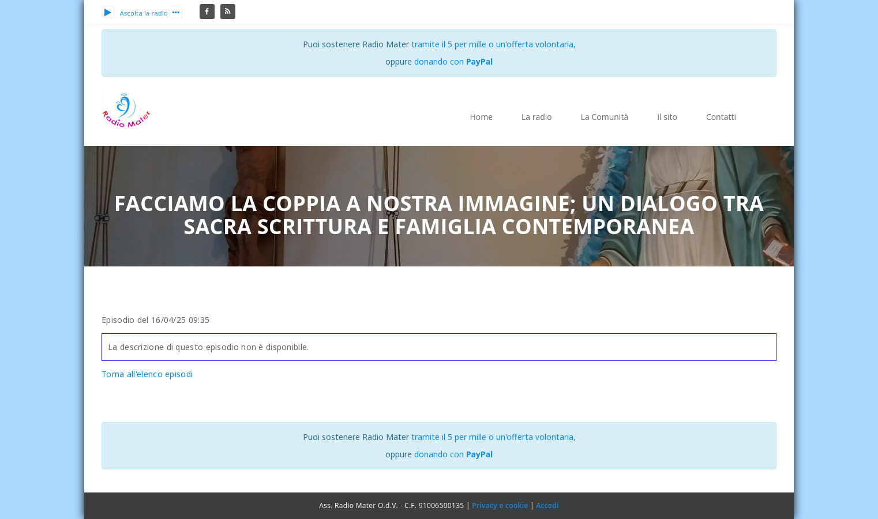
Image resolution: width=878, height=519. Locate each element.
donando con (453, 61)
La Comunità (604, 116)
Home (481, 116)
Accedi (547, 505)
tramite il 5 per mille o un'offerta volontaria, (493, 44)
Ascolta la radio (135, 13)
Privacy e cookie (500, 505)
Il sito (667, 116)
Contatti (721, 116)
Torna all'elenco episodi (147, 373)
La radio (536, 116)
